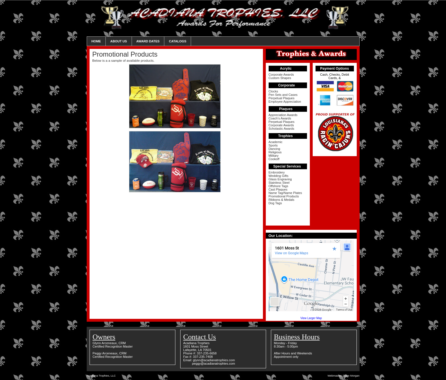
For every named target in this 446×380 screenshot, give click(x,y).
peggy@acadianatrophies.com (213, 363)
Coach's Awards (280, 118)
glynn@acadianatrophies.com (214, 360)
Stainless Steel (279, 182)
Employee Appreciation (285, 101)
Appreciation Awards (283, 115)
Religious (275, 152)
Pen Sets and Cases (283, 94)
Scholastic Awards (281, 128)
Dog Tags (275, 203)
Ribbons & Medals (281, 199)
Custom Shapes (280, 78)
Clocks (273, 91)
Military (274, 155)
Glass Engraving (280, 179)
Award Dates (148, 41)
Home (96, 41)
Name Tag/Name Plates (285, 193)
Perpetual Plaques (281, 98)
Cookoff (274, 159)
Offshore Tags (278, 186)
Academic (276, 142)
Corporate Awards (281, 74)
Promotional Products (284, 196)
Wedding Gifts (279, 175)
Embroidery (277, 172)
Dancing (274, 148)
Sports (273, 145)
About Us (118, 41)
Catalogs (177, 41)
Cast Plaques (278, 189)
